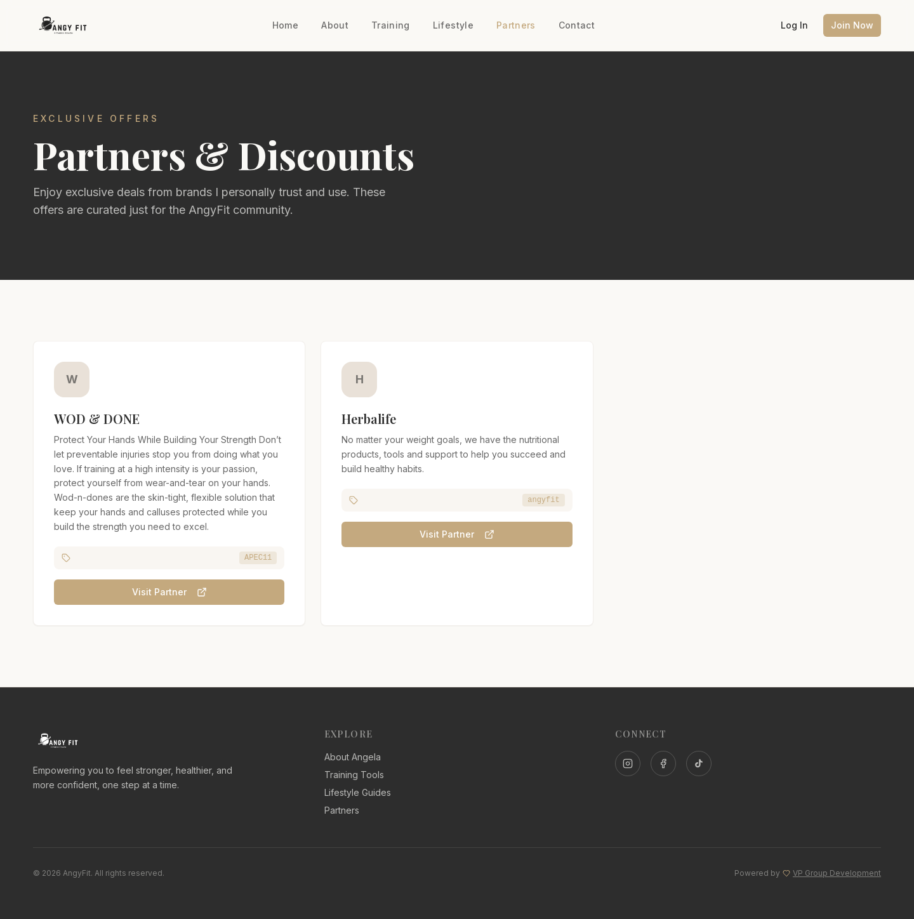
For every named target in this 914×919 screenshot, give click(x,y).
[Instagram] (627, 763)
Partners (516, 25)
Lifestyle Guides (357, 792)
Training (390, 25)
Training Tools (354, 774)
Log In (794, 25)
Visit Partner (169, 593)
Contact (577, 25)
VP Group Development (837, 873)
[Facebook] (663, 763)
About (334, 25)
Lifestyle (453, 25)
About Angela (352, 756)
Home (285, 25)
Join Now (852, 25)
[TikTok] (699, 763)
